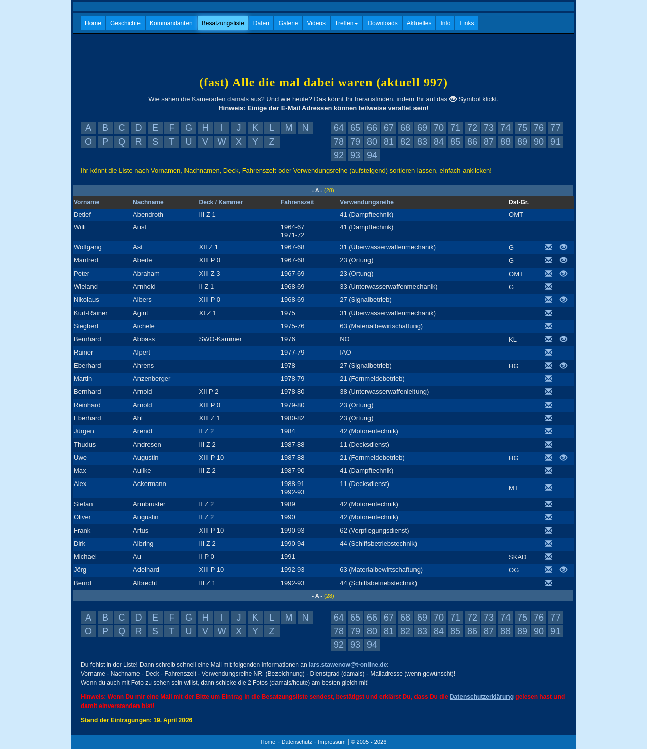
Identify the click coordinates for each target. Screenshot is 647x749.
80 (372, 141)
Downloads (382, 23)
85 (455, 141)
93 (355, 155)
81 (389, 141)
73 (489, 128)
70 (439, 128)
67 (389, 128)
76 (539, 128)
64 (339, 128)
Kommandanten (171, 23)
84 (439, 141)
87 (489, 141)
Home (93, 23)
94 (372, 155)
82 (405, 141)
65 (355, 128)
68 (405, 128)
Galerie (288, 23)
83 (422, 141)
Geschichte (125, 23)
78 (339, 141)
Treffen (346, 23)
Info (445, 23)
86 (472, 141)
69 (422, 128)
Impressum (331, 742)
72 (472, 128)
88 (505, 141)
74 (505, 128)
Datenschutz (297, 742)
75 (522, 128)
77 (555, 128)
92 (339, 155)
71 (455, 128)
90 (539, 141)
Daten (261, 23)
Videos (316, 23)
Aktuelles (419, 23)
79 (355, 141)
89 (522, 141)
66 (372, 128)
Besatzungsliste (223, 23)
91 (555, 141)
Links (466, 23)
